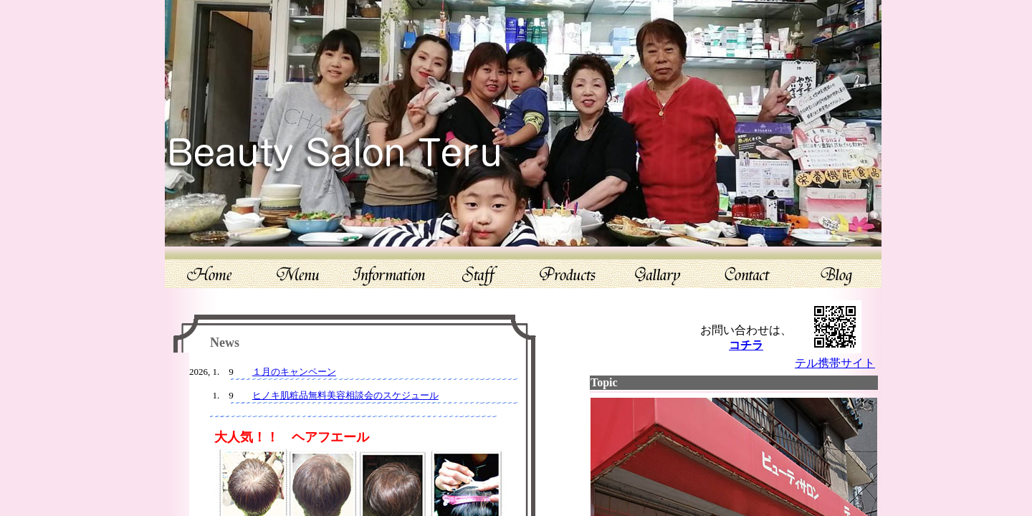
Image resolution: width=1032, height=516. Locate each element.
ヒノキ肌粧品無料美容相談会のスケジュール (345, 395)
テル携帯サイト (835, 363)
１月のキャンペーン (294, 371)
